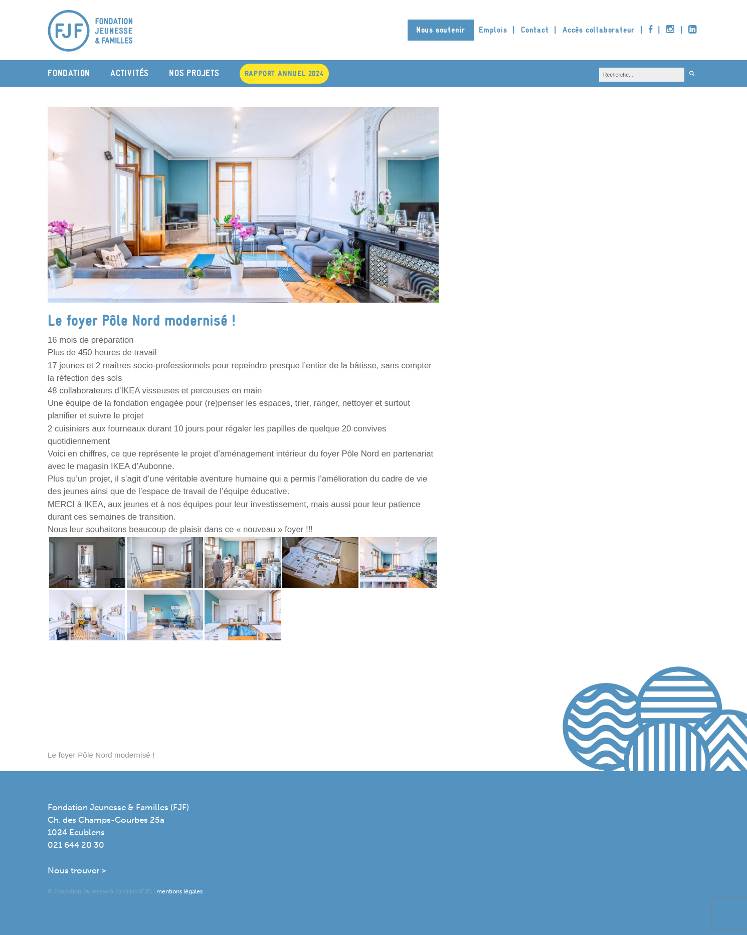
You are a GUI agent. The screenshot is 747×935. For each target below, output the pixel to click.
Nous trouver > (77, 870)
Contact (535, 30)
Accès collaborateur (599, 30)
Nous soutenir (440, 30)
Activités (129, 73)
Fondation (69, 73)
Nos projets (194, 73)
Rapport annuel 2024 (284, 73)
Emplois (493, 30)
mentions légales (179, 891)
